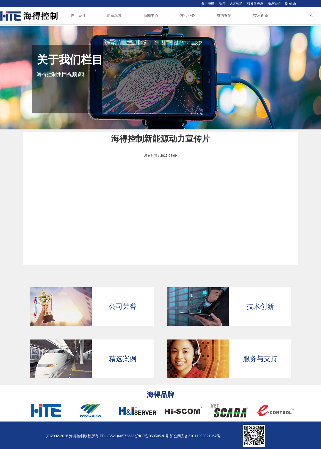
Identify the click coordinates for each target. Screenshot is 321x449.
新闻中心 (151, 15)
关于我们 (77, 15)
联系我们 (274, 3)
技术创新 (260, 15)
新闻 (222, 3)
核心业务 (187, 15)
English (290, 3)
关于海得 (207, 3)
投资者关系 (255, 3)
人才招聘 (236, 3)
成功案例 (224, 15)
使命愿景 (114, 15)
